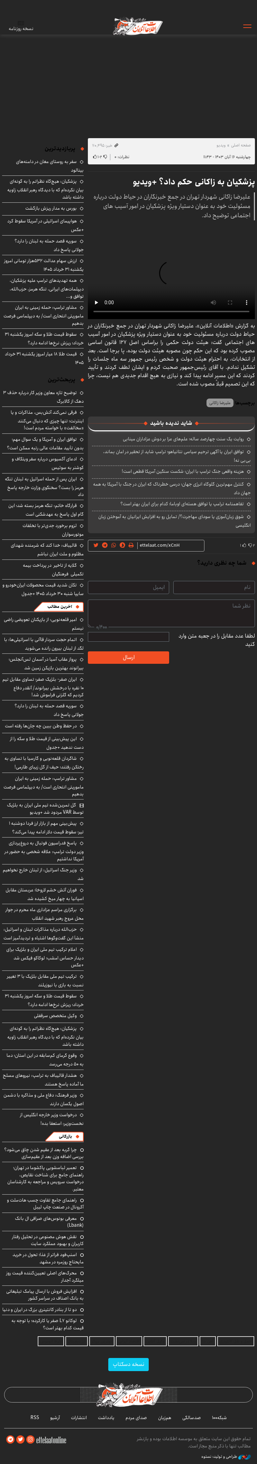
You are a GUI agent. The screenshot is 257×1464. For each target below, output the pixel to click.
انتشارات (79, 1418)
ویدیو (221, 145)
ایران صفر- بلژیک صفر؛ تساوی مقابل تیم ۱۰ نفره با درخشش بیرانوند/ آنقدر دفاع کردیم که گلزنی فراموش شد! (43, 687)
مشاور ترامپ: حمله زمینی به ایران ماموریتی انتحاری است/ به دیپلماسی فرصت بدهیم (43, 315)
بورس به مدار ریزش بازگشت (51, 208)
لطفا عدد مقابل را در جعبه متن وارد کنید (216, 640)
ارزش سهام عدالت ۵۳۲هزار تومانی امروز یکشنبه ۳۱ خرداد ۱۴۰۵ (44, 265)
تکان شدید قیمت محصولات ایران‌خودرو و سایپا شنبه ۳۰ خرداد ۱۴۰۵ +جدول (43, 589)
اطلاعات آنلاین (137, 26)
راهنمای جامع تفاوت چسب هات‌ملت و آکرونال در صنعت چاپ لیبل (45, 1203)
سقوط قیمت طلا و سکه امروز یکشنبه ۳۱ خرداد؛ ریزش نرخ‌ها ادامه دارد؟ (44, 339)
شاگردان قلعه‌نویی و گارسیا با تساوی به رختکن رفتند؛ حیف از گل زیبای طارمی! (44, 763)
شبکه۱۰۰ (219, 1418)
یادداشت (106, 1418)
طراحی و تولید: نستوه (226, 1457)
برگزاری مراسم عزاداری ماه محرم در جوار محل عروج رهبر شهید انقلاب (45, 914)
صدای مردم (136, 1418)
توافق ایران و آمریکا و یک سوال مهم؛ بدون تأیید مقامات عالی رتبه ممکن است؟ (45, 444)
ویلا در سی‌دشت (183, 1341)
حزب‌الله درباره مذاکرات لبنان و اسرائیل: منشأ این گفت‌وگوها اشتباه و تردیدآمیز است (43, 934)
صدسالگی (191, 1418)
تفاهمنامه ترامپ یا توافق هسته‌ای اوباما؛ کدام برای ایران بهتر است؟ (182, 504)
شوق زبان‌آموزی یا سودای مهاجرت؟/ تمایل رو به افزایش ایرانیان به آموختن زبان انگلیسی (174, 521)
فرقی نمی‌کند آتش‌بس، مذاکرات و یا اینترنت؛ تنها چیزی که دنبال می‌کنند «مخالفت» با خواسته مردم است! (47, 420)
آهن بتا (207, 1341)
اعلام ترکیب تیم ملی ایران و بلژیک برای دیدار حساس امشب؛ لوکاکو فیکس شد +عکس (45, 957)
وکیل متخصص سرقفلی (55, 1016)
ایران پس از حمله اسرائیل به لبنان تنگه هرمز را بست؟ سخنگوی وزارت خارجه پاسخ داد (44, 486)
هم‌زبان (164, 1418)
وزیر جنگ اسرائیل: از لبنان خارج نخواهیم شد (43, 874)
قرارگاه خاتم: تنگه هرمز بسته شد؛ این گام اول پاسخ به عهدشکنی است (46, 510)
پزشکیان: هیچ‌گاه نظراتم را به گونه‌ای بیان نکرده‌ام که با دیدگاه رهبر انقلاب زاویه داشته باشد (45, 189)
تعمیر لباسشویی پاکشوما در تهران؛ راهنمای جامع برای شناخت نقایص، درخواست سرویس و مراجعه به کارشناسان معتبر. (45, 1178)
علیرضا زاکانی (220, 403)
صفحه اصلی (241, 145)
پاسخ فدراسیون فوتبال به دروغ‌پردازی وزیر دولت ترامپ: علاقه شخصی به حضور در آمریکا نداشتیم (44, 850)
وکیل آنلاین (155, 1341)
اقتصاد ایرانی (129, 1341)
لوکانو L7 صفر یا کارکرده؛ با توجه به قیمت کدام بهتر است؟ (47, 1324)
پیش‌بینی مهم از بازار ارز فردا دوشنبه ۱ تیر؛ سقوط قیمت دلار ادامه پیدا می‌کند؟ (46, 828)
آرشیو (55, 1418)
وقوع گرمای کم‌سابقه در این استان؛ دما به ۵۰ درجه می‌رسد (45, 1060)
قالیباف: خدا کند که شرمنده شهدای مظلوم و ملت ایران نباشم (47, 550)
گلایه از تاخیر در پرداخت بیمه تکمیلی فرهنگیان (53, 570)
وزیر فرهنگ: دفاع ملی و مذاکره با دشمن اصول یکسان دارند (43, 1099)
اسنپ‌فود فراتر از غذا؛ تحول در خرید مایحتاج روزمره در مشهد (48, 1258)
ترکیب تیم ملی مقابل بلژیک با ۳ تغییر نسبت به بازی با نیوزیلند (45, 981)
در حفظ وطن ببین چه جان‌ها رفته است (41, 726)
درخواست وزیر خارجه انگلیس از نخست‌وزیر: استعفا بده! (52, 1119)
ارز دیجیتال (76, 1341)
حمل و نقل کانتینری (236, 1341)
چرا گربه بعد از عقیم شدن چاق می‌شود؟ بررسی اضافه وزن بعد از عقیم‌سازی (44, 1153)
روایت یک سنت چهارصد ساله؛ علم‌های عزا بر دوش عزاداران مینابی (183, 439)
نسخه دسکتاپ (128, 1364)
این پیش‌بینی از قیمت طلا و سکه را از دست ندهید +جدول (47, 743)
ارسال (129, 657)
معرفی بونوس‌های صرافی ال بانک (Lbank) (49, 1222)
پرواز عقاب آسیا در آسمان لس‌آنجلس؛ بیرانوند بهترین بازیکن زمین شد (46, 664)
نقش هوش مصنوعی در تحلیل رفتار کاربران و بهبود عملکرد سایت (48, 1240)
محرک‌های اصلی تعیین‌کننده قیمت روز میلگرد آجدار (45, 1276)
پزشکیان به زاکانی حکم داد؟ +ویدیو (194, 182)
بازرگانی (65, 1136)
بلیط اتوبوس (51, 1341)
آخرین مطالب (59, 606)
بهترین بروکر (102, 1341)
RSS (34, 1418)
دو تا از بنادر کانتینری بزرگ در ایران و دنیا (39, 1309)
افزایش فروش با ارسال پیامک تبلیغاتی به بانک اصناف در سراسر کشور (45, 1295)
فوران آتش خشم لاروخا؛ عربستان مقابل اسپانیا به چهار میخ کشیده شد (45, 894)
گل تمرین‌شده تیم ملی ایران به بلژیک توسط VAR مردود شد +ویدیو (45, 808)
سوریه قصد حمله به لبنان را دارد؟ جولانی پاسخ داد (49, 245)
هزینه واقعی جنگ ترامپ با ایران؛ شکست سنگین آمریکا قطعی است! (183, 471)
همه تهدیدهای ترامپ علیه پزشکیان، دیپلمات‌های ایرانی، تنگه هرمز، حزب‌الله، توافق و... (47, 288)
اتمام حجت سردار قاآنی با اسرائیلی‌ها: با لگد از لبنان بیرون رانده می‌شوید (44, 644)
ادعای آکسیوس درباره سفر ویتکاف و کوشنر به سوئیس (48, 463)
